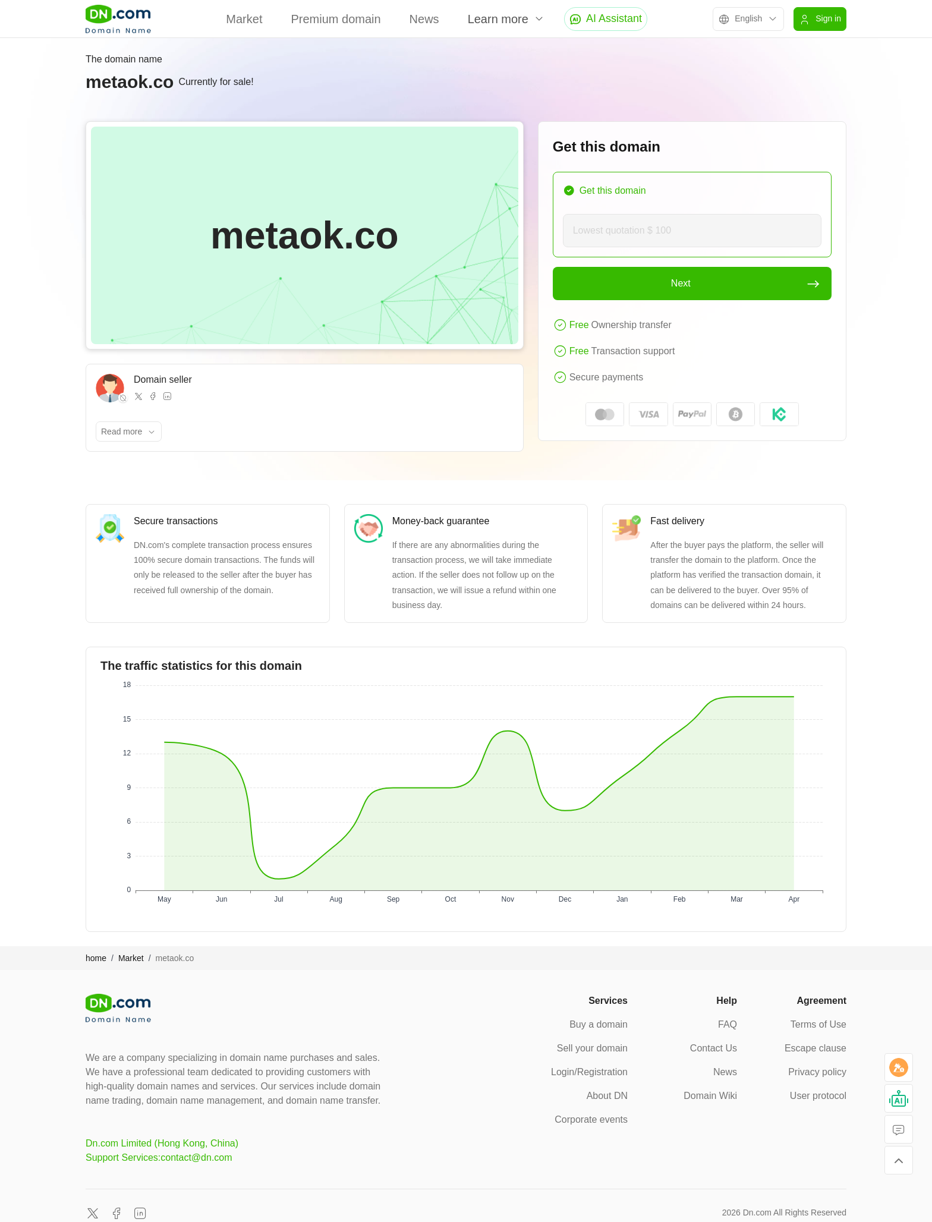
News (424, 19)
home (96, 958)
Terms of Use (818, 1024)
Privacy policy (817, 1072)
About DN (607, 1096)
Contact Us (713, 1048)
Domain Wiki (710, 1096)
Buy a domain (598, 1024)
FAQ (727, 1024)
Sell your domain (592, 1048)
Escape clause (815, 1048)
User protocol (818, 1096)
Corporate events (591, 1119)
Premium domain (335, 19)
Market (244, 19)
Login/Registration (589, 1072)
